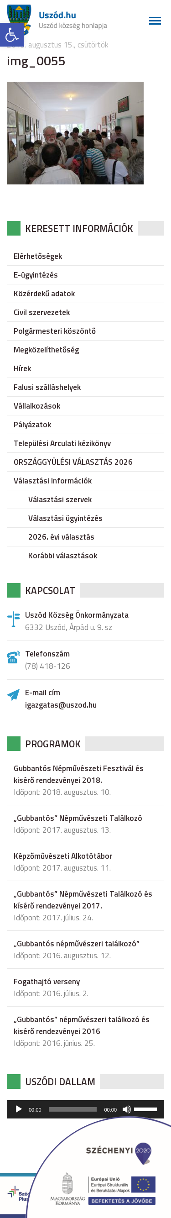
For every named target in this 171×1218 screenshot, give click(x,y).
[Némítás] (126, 1109)
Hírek (22, 368)
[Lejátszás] (18, 1109)
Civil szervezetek (42, 312)
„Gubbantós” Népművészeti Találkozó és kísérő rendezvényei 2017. (83, 900)
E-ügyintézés (36, 275)
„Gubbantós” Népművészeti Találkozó (78, 818)
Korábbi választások (62, 556)
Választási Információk (53, 481)
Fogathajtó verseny (47, 981)
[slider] (73, 1109)
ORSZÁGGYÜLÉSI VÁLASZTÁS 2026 (73, 462)
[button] (12, 35)
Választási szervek (60, 499)
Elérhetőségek (38, 256)
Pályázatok (32, 424)
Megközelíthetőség (46, 350)
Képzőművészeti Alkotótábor (63, 856)
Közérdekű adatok (44, 293)
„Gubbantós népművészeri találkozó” (77, 944)
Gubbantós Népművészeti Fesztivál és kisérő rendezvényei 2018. (79, 774)
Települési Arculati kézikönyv (62, 443)
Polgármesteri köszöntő (55, 331)
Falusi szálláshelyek (47, 387)
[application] (85, 1109)
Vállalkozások (37, 406)
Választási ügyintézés (65, 518)
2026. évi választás (61, 537)
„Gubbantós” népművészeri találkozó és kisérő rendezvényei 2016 (82, 1025)
